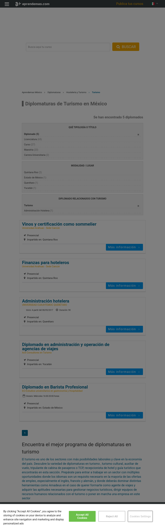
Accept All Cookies (82, 516)
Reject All (112, 516)
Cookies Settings (140, 516)
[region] (82, 517)
